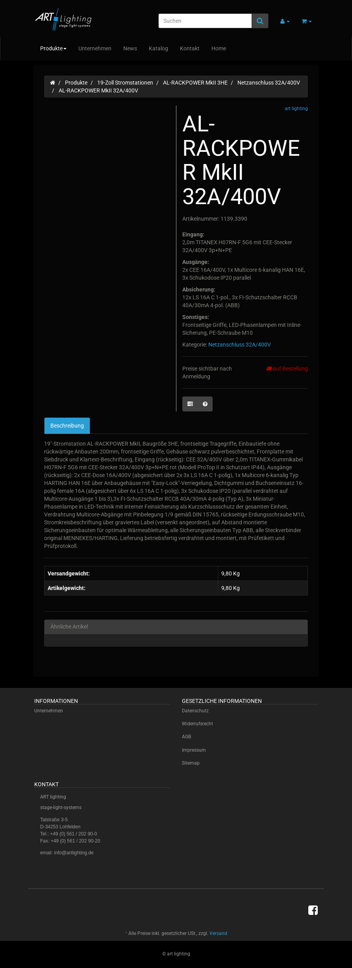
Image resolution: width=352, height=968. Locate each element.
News (130, 48)
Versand (218, 933)
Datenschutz (195, 711)
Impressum (194, 750)
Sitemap (191, 763)
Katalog (158, 48)
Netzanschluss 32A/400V (239, 344)
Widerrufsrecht (197, 723)
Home (218, 48)
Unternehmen (94, 48)
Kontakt (190, 48)
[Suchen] (205, 20)
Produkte (53, 48)
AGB (186, 736)
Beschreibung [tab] (67, 425)
